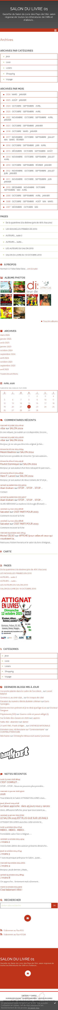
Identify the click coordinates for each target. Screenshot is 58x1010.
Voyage (9, 79)
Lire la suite (32, 268)
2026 (3, 794)
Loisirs (9, 67)
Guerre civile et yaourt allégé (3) (34, 714)
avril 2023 (4, 369)
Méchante (5, 735)
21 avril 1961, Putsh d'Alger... (13, 725)
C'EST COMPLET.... (9, 782)
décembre (17, 151)
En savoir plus (33, 1007)
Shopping (10, 73)
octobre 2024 (6, 350)
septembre (28, 105)
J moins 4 (5, 865)
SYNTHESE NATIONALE (39, 725)
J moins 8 (5, 877)
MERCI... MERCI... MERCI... (12, 830)
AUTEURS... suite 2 (14, 235)
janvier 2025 (5, 346)
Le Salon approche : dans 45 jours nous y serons (25, 806)
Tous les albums (50, 321)
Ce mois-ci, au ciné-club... (11, 697)
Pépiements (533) (8, 714)
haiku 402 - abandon (9, 721)
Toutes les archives (9, 374)
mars (14, 94)
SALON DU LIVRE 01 (29, 9)
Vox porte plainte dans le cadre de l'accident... (21, 691)
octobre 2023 (6, 361)
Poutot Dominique (9, 464)
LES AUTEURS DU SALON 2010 (19, 248)
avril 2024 (4, 358)
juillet (51, 137)
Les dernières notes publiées (29, 998)
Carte (7, 551)
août (14, 100)
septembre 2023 (7, 365)
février (20, 139)
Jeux (8, 56)
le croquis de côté (35, 697)
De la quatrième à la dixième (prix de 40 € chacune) (29, 222)
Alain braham (7, 488)
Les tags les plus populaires (45, 998)
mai (6, 139)
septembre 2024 (7, 354)
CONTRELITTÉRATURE (10, 731)
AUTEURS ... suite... (14, 241)
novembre (17, 117)
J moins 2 (5, 842)
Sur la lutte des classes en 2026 (14, 718)
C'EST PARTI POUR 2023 (26, 511)
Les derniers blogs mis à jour (13, 998)
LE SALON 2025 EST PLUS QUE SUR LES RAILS (24, 818)
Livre (8, 62)
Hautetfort (34, 995)
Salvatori (4, 511)
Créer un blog (25, 995)
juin (37, 145)
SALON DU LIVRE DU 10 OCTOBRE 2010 (23, 254)
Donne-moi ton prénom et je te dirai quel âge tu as (23, 707)
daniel (25, 721)
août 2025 (4, 342)
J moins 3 (5, 854)
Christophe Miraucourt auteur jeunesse (32, 735)
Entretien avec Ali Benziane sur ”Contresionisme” (22, 729)
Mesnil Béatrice (8, 452)
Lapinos (36, 718)
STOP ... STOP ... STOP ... (30, 488)
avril (38, 105)
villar (2, 428)
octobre (16, 105)
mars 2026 (5, 335)
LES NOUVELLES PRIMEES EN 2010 (21, 229)
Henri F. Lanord (7, 476)
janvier (22, 94)
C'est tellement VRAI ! (11, 889)
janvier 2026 (5, 339)
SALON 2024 (16, 428)
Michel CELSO (7, 535)
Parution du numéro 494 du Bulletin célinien (20, 701)
